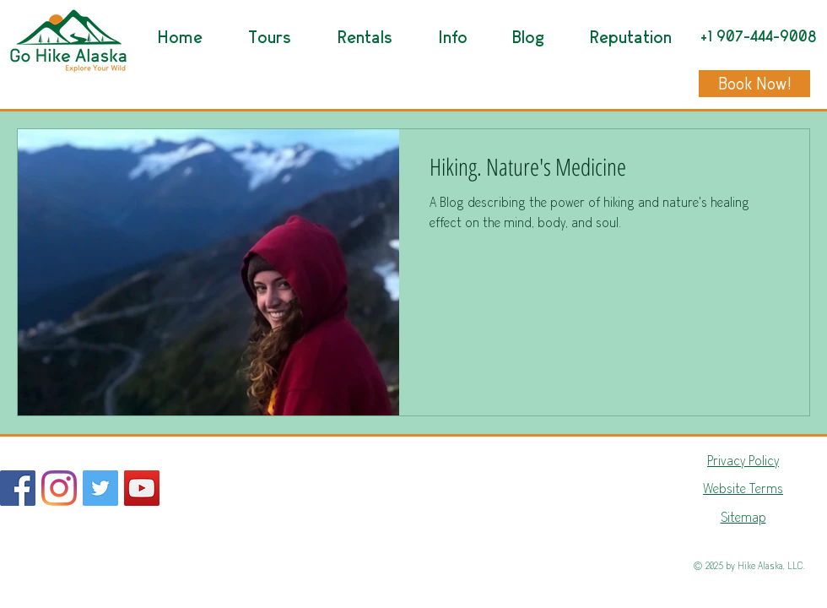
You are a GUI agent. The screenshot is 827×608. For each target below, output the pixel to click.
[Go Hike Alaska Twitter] (100, 488)
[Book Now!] (754, 83)
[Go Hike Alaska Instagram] (59, 488)
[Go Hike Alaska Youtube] (141, 488)
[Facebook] (17, 488)
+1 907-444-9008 (758, 36)
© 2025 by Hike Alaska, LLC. (748, 566)
